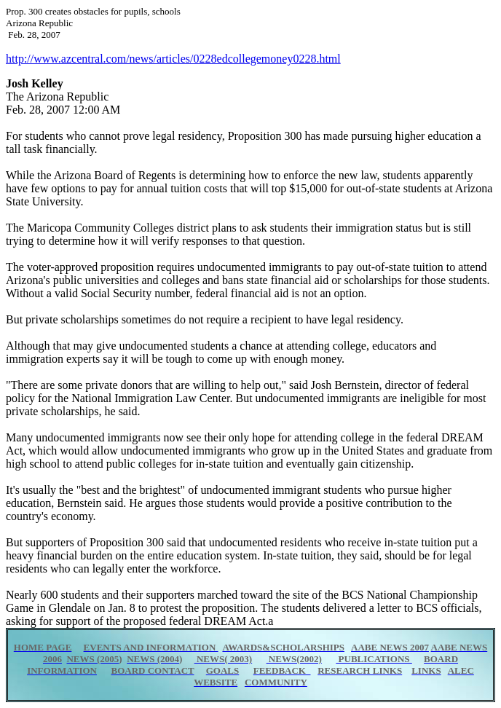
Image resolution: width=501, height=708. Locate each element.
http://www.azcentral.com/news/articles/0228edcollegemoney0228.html (173, 58)
